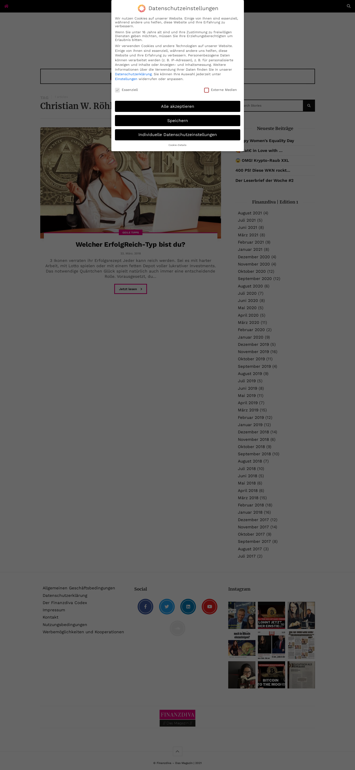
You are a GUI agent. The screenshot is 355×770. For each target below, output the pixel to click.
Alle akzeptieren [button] (177, 106)
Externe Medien (220, 90)
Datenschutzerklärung (133, 74)
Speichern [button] (177, 120)
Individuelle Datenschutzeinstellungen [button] (177, 134)
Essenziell (126, 90)
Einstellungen (126, 79)
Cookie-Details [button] (177, 145)
